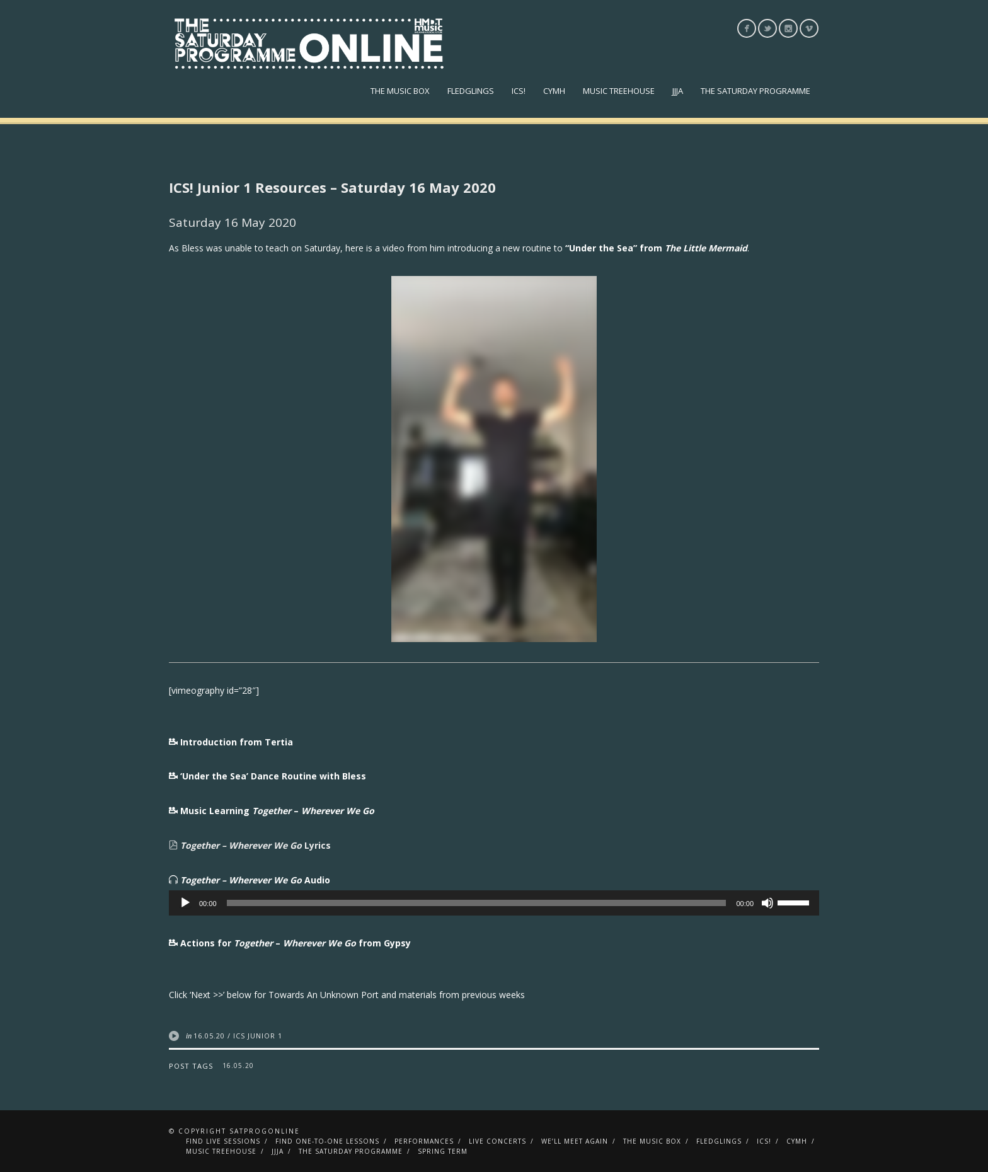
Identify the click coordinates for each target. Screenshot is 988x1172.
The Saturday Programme (755, 90)
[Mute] (767, 903)
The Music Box (400, 90)
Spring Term (443, 1151)
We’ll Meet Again (574, 1141)
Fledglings (470, 90)
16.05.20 (209, 1035)
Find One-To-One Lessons (327, 1141)
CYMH (554, 90)
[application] (494, 903)
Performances (424, 1141)
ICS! (519, 90)
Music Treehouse (619, 90)
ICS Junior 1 (257, 1035)
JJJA (677, 90)
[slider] (477, 903)
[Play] (185, 903)
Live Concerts (497, 1141)
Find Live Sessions (223, 1141)
